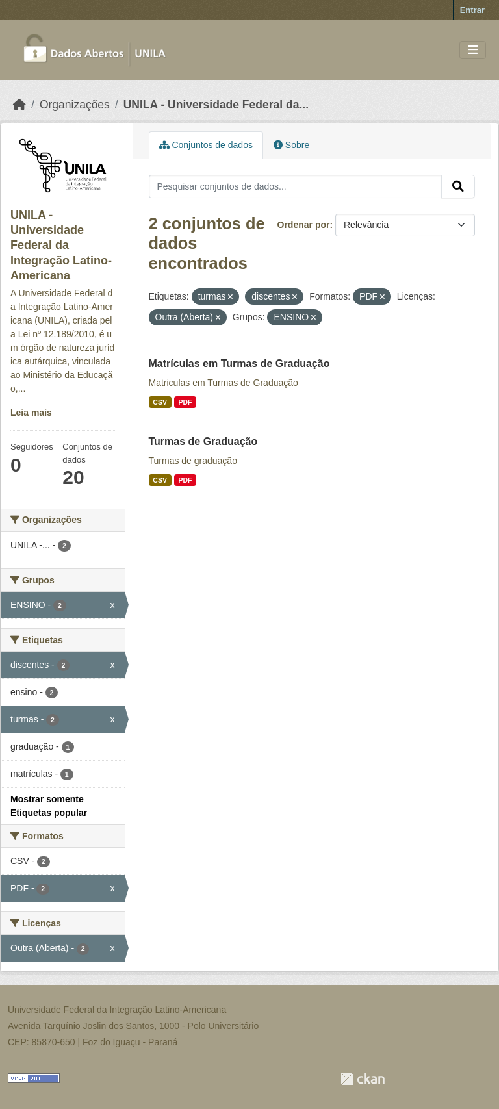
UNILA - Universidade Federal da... (216, 104)
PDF (185, 402)
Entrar (472, 10)
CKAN (362, 1079)
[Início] (19, 104)
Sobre (291, 145)
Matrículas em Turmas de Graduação (239, 363)
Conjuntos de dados (206, 145)
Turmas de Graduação (203, 441)
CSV (160, 402)
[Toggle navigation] (472, 50)
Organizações (75, 104)
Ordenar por (303, 225)
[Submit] (458, 186)
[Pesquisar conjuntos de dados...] (295, 186)
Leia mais (31, 412)
